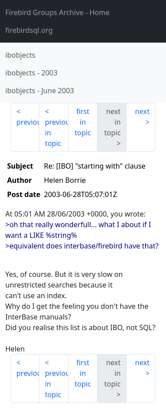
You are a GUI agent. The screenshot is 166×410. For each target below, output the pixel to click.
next (142, 111)
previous (27, 122)
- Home (57, 12)
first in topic (82, 122)
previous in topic (56, 132)
